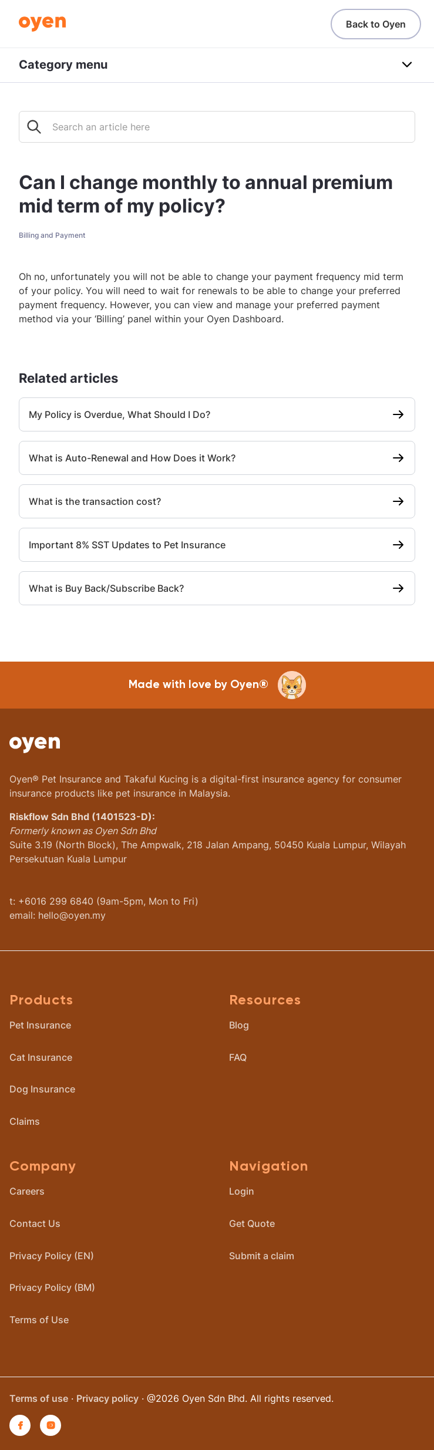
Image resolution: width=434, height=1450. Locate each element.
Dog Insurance (42, 1089)
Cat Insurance (40, 1057)
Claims (24, 1121)
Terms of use (38, 1398)
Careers (27, 1191)
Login (241, 1191)
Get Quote (252, 1223)
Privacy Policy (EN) (51, 1256)
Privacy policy (107, 1398)
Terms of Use (39, 1320)
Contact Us (34, 1223)
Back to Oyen (376, 24)
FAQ (238, 1057)
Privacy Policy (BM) (52, 1287)
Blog (239, 1025)
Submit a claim (261, 1256)
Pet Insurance (40, 1025)
